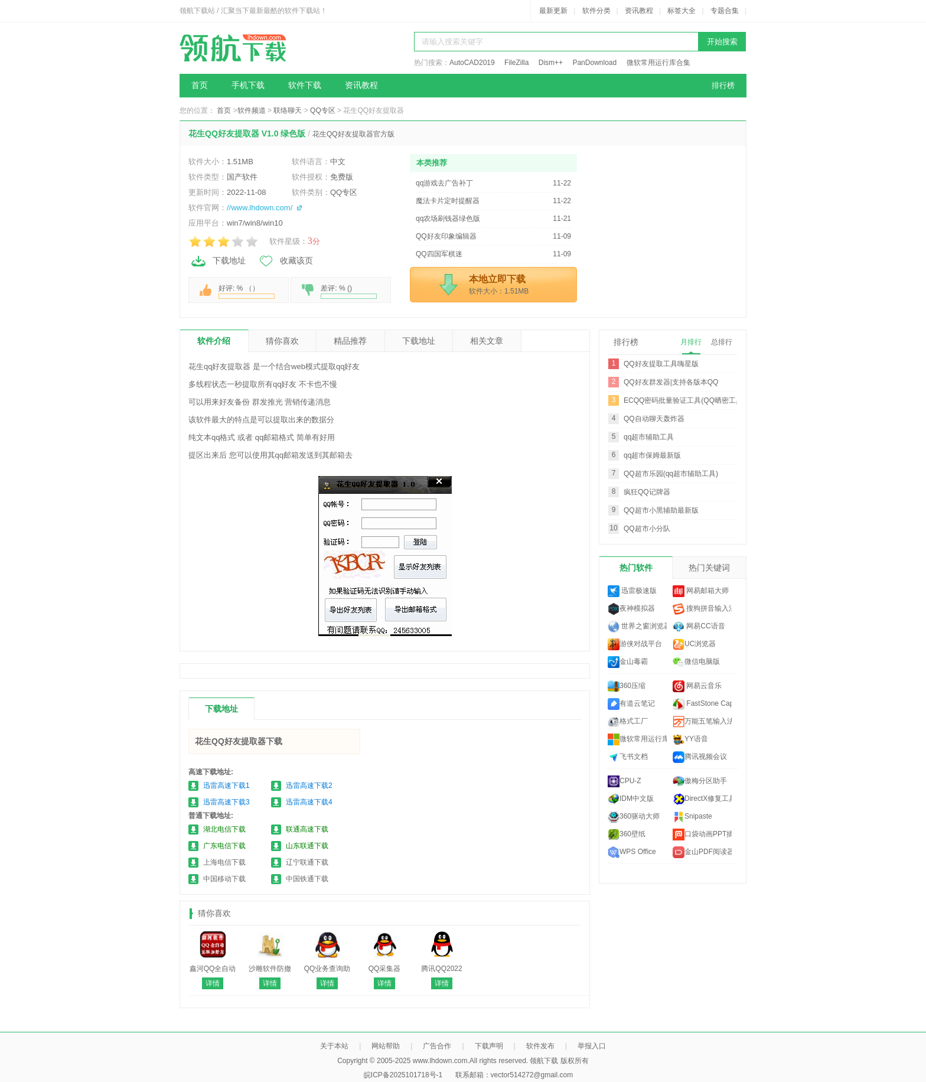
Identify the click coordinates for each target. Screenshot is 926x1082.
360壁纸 (626, 834)
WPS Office (632, 852)
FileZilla (516, 62)
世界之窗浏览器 (637, 627)
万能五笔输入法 (702, 722)
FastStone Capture (702, 704)
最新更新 (553, 10)
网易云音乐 (697, 686)
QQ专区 (322, 110)
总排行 (721, 342)
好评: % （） (247, 291)
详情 (213, 983)
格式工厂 (628, 722)
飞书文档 (628, 757)
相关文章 (486, 341)
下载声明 (489, 1046)
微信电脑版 (696, 662)
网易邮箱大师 (701, 591)
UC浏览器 (694, 644)
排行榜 (723, 85)
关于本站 (334, 1046)
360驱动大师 (634, 817)
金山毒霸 (628, 662)
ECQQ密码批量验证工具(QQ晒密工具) (684, 400)
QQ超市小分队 (647, 528)
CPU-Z (624, 781)
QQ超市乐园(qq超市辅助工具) (671, 474)
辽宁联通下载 (307, 862)
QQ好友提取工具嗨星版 (661, 364)
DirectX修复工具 (702, 799)
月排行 (691, 342)
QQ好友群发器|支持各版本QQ (671, 382)
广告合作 (437, 1046)
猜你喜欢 (282, 341)
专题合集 (724, 10)
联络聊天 (287, 110)
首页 (199, 85)
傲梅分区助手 (700, 781)
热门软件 (636, 567)
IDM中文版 (631, 799)
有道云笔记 (631, 704)
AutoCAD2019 (472, 62)
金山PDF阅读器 (702, 852)
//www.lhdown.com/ (259, 207)
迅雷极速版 (632, 591)
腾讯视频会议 (700, 757)
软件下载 (304, 85)
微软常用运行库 (637, 739)
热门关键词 (709, 567)
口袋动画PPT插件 (702, 834)
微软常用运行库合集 (658, 62)
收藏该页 (285, 261)
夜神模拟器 (631, 609)
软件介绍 (213, 341)
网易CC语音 (699, 627)
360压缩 (626, 686)
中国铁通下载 (307, 879)
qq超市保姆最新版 (652, 455)
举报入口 (592, 1046)
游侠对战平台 (635, 644)
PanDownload (594, 62)
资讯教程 (639, 10)
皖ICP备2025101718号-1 (403, 1075)
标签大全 (681, 10)
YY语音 (690, 739)
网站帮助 (385, 1046)
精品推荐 (350, 341)
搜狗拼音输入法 (702, 609)
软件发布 (540, 1046)
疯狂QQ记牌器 (647, 492)
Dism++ (551, 62)
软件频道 (251, 110)
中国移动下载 (224, 879)
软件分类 (596, 10)
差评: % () (349, 291)
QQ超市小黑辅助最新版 (661, 510)
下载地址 (218, 261)
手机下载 (248, 85)
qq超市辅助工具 (649, 437)
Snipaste (692, 817)
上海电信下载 (224, 862)
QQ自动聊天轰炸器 (654, 419)
